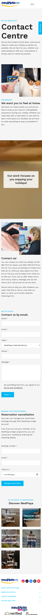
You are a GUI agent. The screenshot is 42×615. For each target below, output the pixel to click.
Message (5, 362)
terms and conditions (13, 388)
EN (32, 4)
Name (4, 318)
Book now (40, 28)
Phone (4, 351)
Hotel (4, 340)
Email (4, 329)
